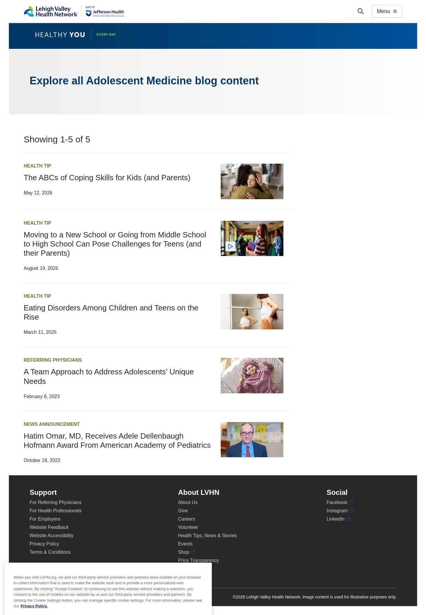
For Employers (45, 518)
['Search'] (360, 11)
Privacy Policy (44, 543)
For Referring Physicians (55, 502)
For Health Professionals (55, 510)
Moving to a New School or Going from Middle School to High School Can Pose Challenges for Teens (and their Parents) (115, 243)
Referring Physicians (53, 360)
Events (185, 543)
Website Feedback (49, 527)
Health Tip (37, 165)
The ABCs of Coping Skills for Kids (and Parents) (107, 177)
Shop (186, 552)
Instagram (340, 510)
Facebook (340, 502)
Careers (186, 518)
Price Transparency (198, 560)
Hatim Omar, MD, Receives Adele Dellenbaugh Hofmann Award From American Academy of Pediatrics (117, 441)
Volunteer (188, 527)
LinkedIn (338, 519)
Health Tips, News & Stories (207, 535)
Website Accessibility (51, 535)
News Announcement (52, 424)
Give (183, 510)
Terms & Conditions (50, 552)
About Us (188, 502)
